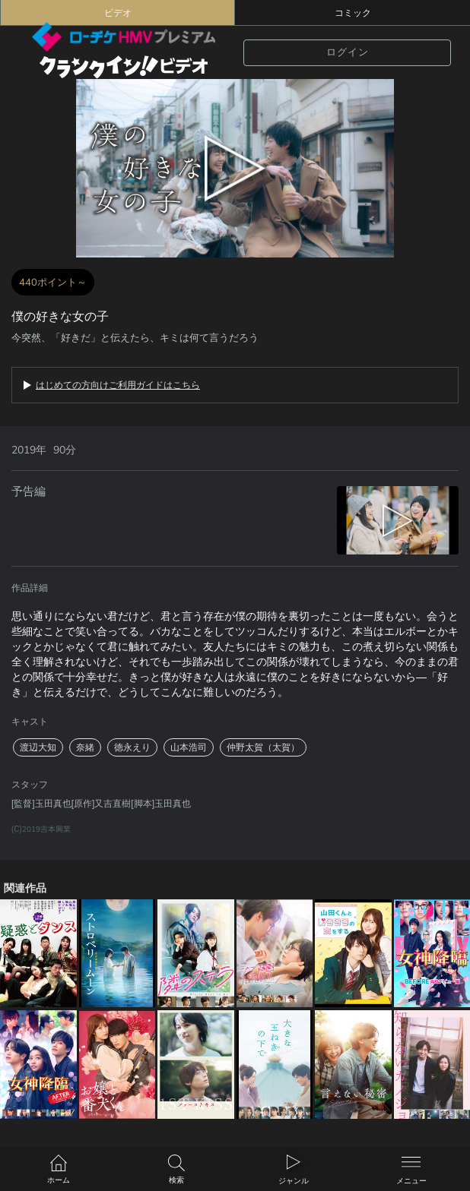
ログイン (347, 52)
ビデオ (118, 13)
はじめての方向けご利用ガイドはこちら (118, 385)
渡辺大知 (38, 747)
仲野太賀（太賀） (263, 747)
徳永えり (132, 747)
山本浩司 (188, 747)
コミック (353, 13)
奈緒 (85, 747)
